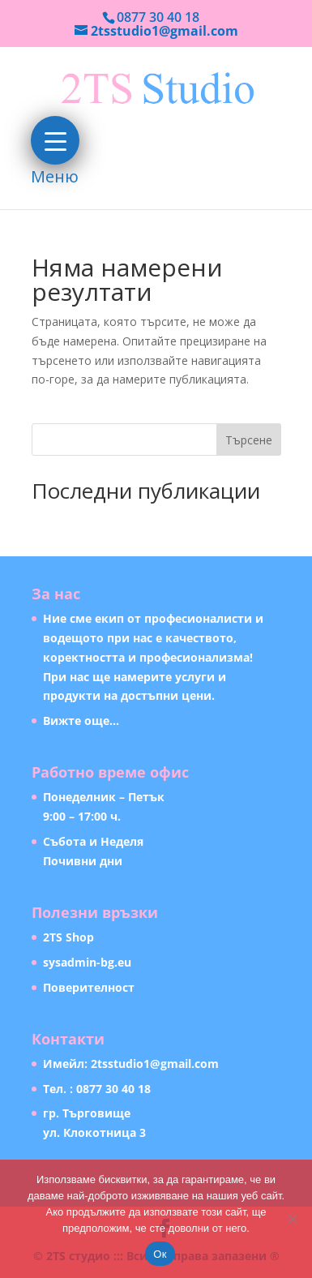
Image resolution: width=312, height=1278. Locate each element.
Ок (159, 1254)
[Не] (292, 1219)
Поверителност (89, 987)
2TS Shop (68, 937)
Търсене (248, 440)
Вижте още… (81, 720)
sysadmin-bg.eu (87, 962)
